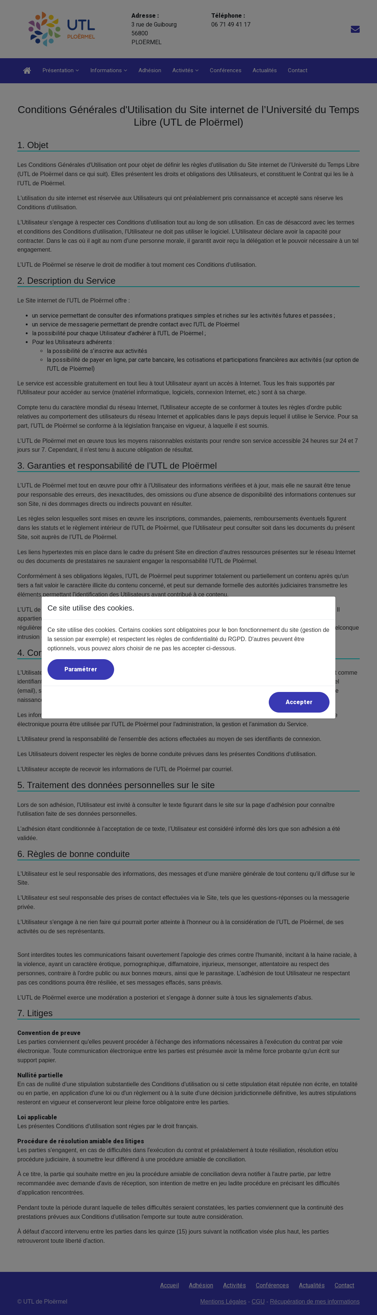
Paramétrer (80, 669)
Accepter (299, 702)
